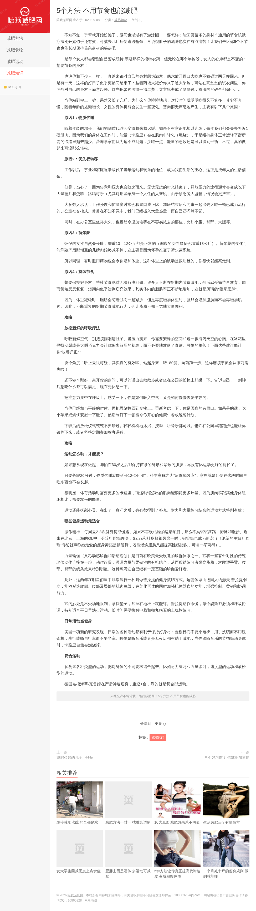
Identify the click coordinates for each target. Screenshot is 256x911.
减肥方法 (15, 38)
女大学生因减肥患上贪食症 (80, 860)
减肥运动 (15, 61)
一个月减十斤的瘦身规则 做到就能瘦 (226, 862)
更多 (158, 723)
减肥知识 (15, 73)
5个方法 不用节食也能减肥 (97, 10)
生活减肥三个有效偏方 (226, 811)
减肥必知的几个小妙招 (75, 757)
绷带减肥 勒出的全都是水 (80, 811)
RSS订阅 (12, 87)
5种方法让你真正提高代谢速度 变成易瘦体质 (177, 862)
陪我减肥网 (25, 16)
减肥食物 (15, 50)
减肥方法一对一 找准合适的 (128, 811)
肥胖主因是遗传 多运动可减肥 (128, 862)
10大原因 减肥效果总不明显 (177, 811)
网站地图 (90, 900)
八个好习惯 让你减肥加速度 (226, 757)
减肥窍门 (158, 737)
